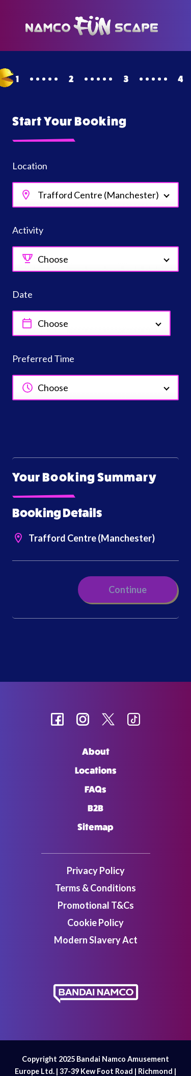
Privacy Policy (96, 870)
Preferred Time (43, 358)
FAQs (95, 789)
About (96, 751)
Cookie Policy (95, 922)
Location (29, 165)
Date (22, 294)
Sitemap (95, 827)
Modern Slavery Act (96, 939)
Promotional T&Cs (96, 905)
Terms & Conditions (95, 887)
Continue (127, 589)
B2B (95, 808)
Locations (96, 770)
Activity (27, 230)
